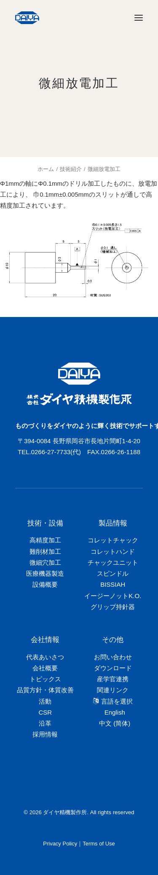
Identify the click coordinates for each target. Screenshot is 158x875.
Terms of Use (99, 843)
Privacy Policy (60, 843)
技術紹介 (71, 169)
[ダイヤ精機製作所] (66, 17)
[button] (138, 17)
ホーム (45, 169)
